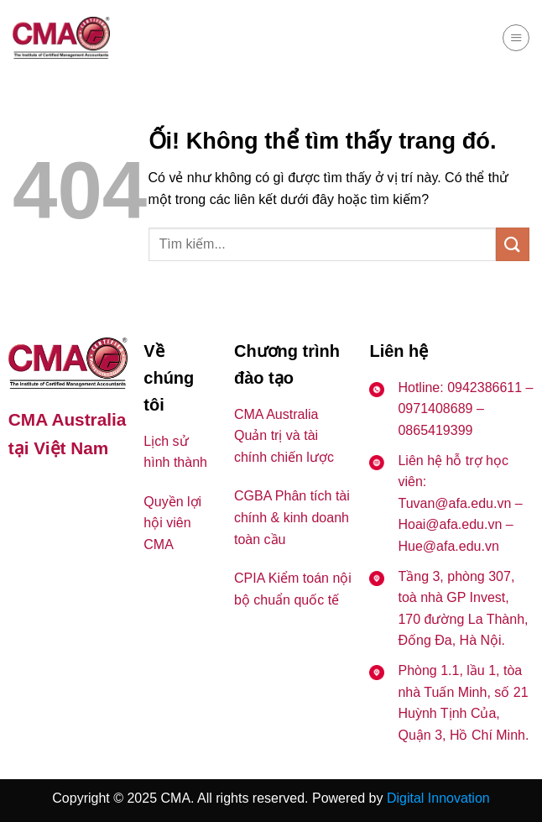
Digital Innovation (438, 798)
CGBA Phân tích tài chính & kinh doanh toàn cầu (292, 517)
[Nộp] (512, 244)
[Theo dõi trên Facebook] (23, 493)
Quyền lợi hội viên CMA (172, 523)
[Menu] (516, 38)
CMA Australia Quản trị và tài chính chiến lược (284, 435)
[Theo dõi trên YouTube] (65, 493)
